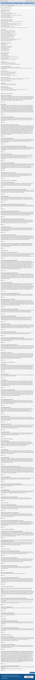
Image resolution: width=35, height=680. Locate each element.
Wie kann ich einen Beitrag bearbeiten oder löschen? (8, 31)
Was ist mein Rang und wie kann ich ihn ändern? (7, 26)
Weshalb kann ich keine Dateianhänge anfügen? (7, 36)
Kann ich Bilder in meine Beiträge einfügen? (7, 46)
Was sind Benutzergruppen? (4, 55)
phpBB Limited (21, 637)
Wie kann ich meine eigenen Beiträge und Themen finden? (9, 75)
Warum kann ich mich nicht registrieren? (6, 12)
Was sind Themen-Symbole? (5, 50)
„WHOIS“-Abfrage (3, 654)
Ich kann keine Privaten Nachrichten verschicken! (7, 62)
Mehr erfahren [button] (4, 678)
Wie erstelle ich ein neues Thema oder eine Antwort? (8, 30)
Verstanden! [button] (29, 676)
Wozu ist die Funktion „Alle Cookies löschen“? (7, 17)
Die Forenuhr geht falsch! (4, 22)
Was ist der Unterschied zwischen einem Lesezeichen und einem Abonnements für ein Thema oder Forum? (15, 78)
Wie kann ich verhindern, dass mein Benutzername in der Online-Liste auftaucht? (12, 21)
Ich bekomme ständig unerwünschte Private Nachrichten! (8, 63)
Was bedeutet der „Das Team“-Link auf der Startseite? (8, 59)
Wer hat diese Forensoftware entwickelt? (6, 87)
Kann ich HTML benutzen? (4, 44)
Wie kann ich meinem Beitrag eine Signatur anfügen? (8, 32)
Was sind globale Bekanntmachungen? (6, 47)
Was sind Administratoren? (4, 53)
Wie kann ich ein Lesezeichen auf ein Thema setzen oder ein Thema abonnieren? (12, 79)
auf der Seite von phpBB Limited (23, 639)
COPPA (18, 126)
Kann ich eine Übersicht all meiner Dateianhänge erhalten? (9, 84)
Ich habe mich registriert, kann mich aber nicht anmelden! (8, 13)
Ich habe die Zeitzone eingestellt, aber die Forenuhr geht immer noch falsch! (11, 23)
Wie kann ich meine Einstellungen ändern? (6, 20)
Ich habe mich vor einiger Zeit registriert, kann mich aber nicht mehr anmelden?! (11, 15)
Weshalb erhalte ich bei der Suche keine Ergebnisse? (8, 72)
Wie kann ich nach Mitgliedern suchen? (6, 74)
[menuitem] (6, 1)
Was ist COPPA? (3, 11)
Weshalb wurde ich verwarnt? (5, 37)
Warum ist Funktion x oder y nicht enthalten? (7, 88)
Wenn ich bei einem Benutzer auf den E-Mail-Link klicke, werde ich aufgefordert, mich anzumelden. (14, 27)
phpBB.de (13, 640)
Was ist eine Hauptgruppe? (4, 58)
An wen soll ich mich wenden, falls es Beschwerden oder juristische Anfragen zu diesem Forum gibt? (14, 89)
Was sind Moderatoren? (4, 54)
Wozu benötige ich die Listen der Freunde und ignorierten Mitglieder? (10, 67)
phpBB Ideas (13, 646)
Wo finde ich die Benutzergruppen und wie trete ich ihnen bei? (9, 56)
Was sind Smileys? (3, 45)
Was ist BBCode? (3, 43)
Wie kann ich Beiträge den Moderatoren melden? (7, 38)
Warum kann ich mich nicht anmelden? (6, 14)
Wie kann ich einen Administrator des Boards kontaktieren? (9, 90)
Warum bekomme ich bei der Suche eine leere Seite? (8, 73)
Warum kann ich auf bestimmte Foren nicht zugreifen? (8, 35)
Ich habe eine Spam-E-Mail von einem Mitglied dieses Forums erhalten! (10, 64)
